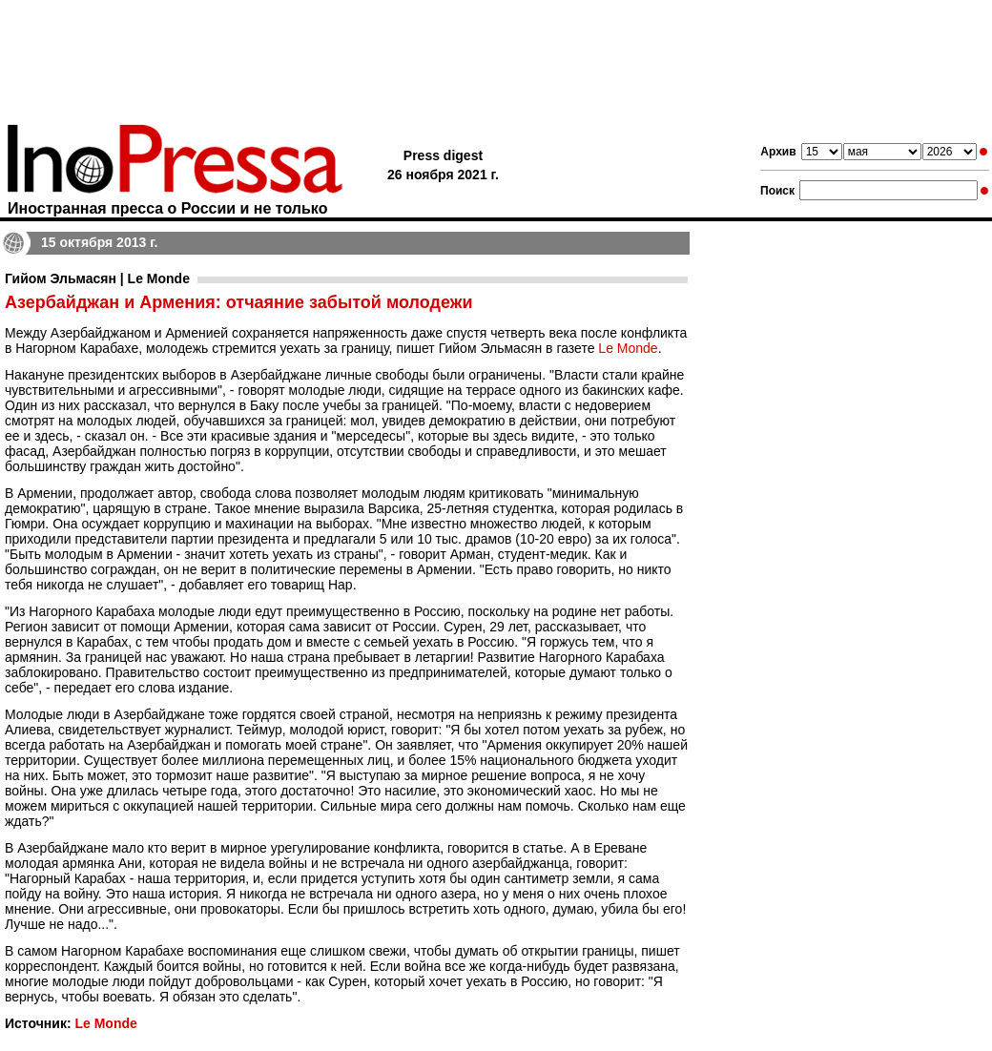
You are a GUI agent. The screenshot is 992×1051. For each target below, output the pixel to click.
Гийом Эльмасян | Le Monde (97, 278)
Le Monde (627, 348)
